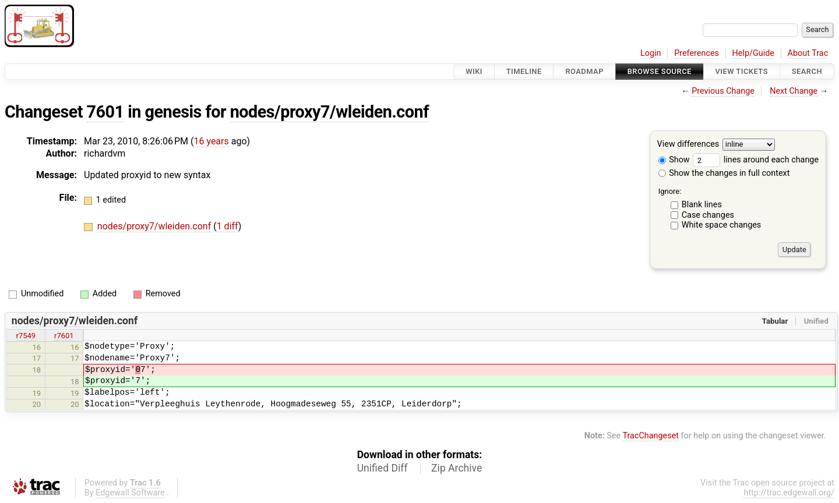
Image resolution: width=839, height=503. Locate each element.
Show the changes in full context (724, 173)
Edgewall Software (130, 493)
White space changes (722, 225)
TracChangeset (650, 436)
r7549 (26, 335)
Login (650, 53)
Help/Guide (753, 53)
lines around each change (756, 160)
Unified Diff (382, 468)
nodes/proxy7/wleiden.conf (329, 112)
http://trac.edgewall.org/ (788, 493)
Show (674, 160)
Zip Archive (456, 468)
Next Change (793, 91)
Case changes (708, 215)
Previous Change (723, 91)
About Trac (808, 53)
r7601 (64, 335)
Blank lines (702, 205)
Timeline (524, 71)
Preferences (696, 53)
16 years (210, 141)
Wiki (474, 71)
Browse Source (660, 71)
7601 (105, 112)
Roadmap (584, 71)
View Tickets (741, 71)
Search (807, 71)
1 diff (227, 226)
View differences (688, 145)
